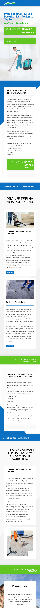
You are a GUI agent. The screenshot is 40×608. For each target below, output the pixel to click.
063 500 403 (28, 32)
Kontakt (10, 272)
